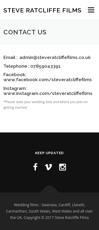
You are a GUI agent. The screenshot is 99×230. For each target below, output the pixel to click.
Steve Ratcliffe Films (42, 10)
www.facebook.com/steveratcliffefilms (47, 79)
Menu (90, 10)
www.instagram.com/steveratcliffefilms (47, 93)
